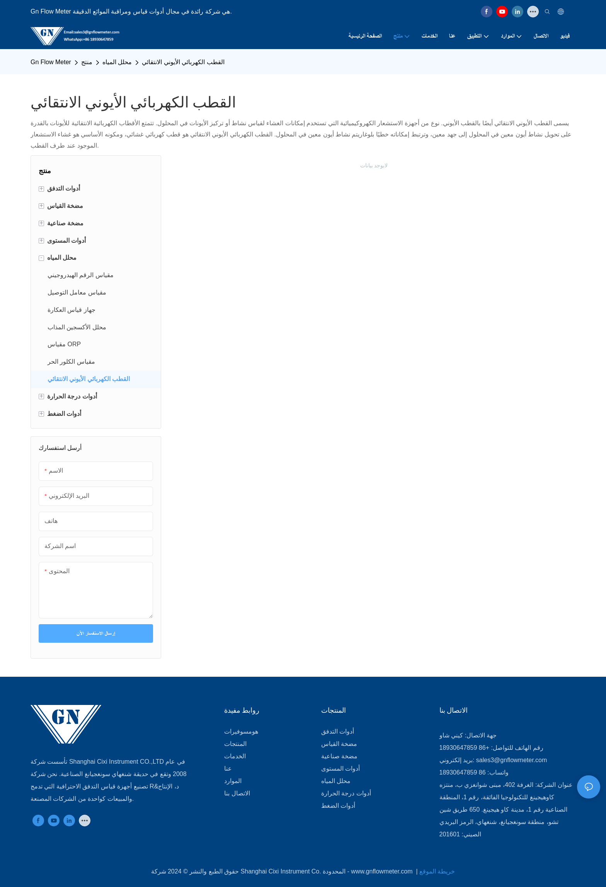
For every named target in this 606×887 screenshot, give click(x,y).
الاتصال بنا (237, 793)
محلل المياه (117, 62)
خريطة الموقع (437, 871)
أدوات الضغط (338, 805)
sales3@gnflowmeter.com (511, 760)
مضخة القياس (339, 744)
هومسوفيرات (241, 731)
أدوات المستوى (340, 768)
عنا (228, 768)
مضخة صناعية (339, 756)
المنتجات (235, 744)
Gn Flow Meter (51, 62)
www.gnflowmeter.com (382, 871)
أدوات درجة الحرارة (346, 793)
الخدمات (235, 756)
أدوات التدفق (337, 731)
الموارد (233, 781)
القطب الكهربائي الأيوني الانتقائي (183, 62)
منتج (86, 62)
